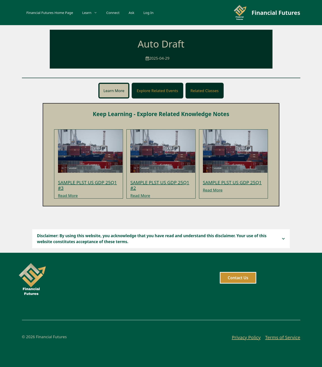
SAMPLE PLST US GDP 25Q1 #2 (159, 185)
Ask (131, 12)
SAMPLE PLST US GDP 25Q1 (232, 182)
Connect (113, 12)
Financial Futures (275, 12)
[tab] (113, 91)
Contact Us (238, 277)
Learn (92, 12)
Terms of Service (282, 337)
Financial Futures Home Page (49, 12)
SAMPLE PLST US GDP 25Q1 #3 (87, 185)
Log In (148, 12)
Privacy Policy (246, 337)
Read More (68, 195)
